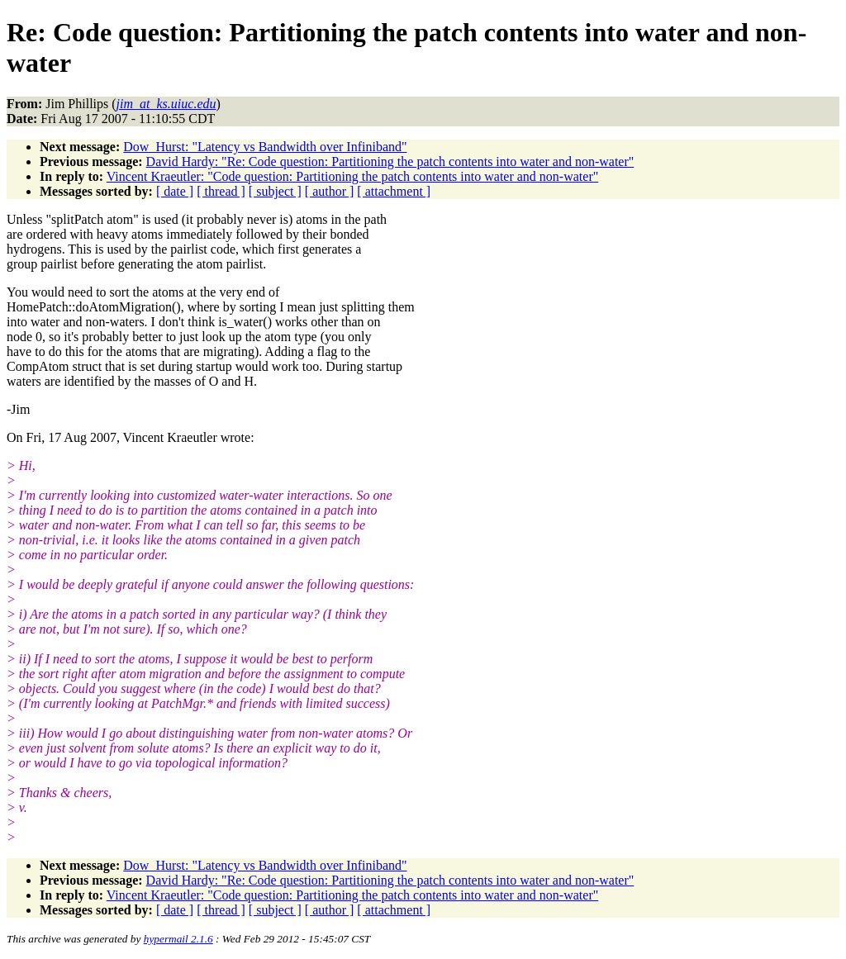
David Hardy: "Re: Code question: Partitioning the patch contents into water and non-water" (390, 161)
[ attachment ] (393, 191)
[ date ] (174, 191)
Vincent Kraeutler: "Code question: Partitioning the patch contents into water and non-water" (353, 176)
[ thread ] (221, 191)
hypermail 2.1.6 (178, 939)
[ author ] (329, 191)
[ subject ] (275, 191)
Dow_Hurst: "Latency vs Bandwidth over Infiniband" (264, 147)
